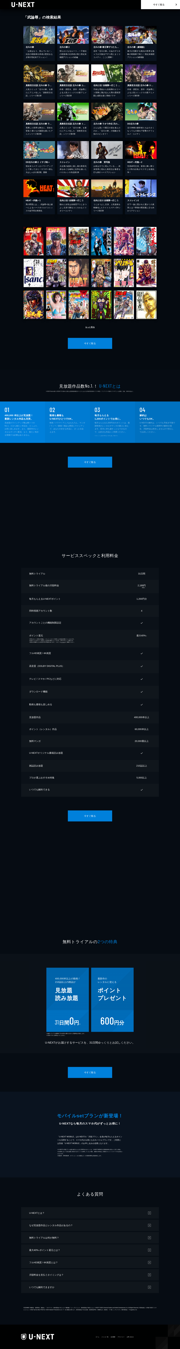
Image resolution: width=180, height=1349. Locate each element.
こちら (63, 642)
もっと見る (90, 327)
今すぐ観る (159, 4)
